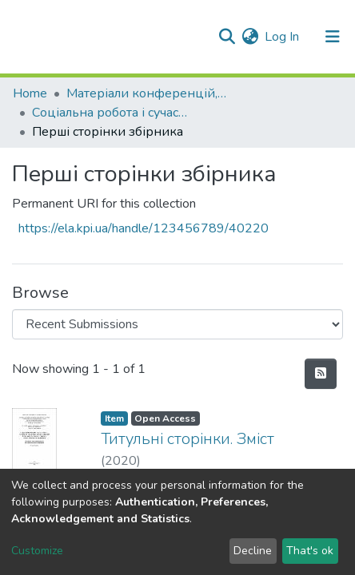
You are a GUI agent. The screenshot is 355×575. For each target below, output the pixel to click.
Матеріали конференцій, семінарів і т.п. (146, 93)
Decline (252, 550)
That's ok (309, 550)
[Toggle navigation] (332, 37)
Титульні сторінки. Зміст (187, 439)
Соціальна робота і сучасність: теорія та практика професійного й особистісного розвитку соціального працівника (112, 112)
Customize (37, 550)
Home (30, 93)
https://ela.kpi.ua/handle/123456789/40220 (143, 228)
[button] (250, 36)
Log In (283, 37)
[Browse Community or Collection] (177, 324)
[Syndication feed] (321, 374)
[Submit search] (227, 36)
